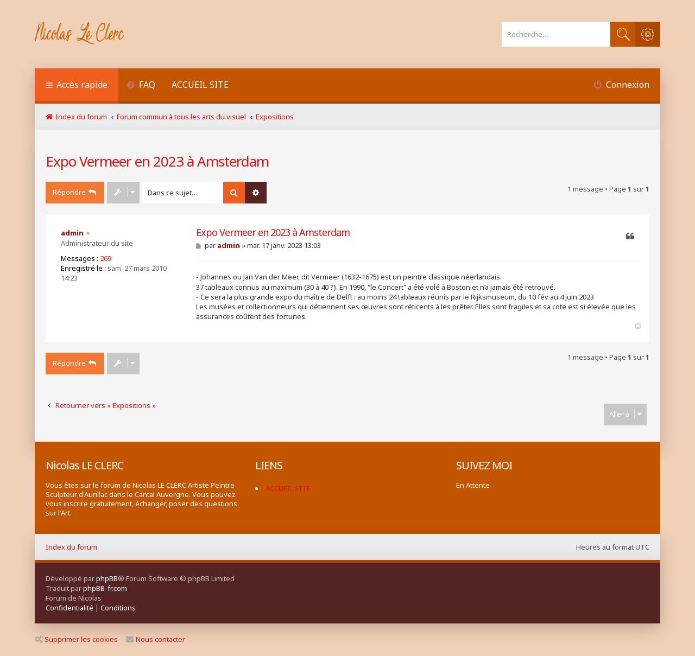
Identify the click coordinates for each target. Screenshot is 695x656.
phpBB (107, 578)
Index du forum (71, 547)
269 (105, 258)
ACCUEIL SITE (200, 85)
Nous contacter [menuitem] (155, 639)
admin (72, 233)
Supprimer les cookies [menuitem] (76, 639)
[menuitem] (140, 86)
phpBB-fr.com (105, 588)
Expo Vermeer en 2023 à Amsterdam (157, 161)
